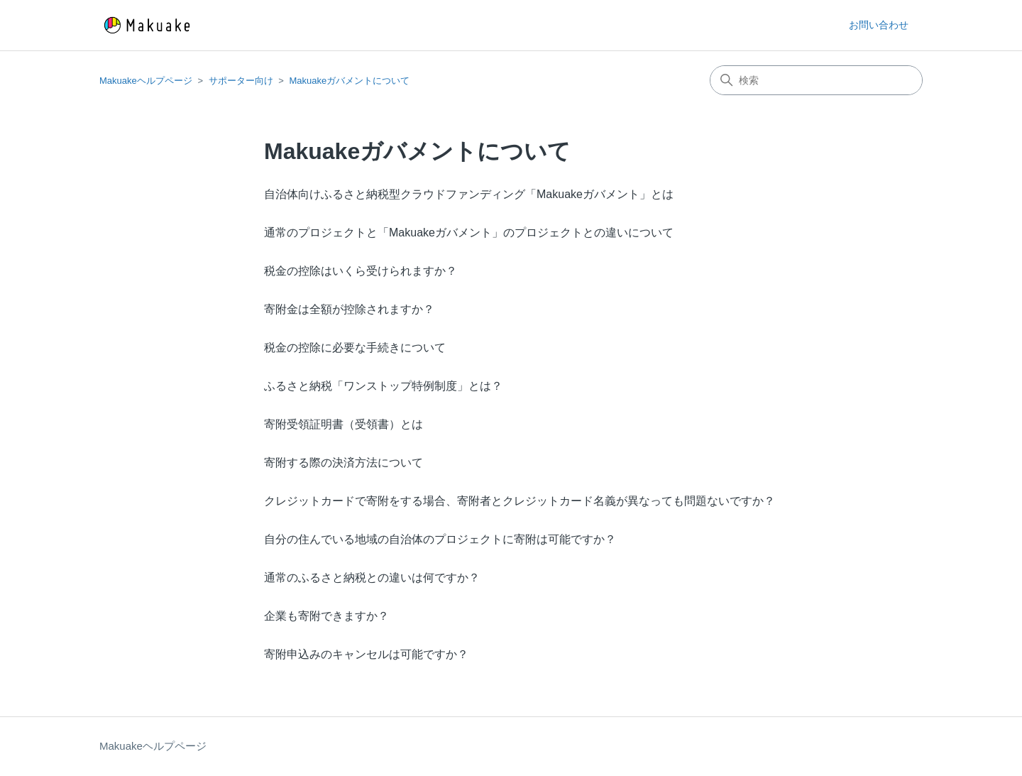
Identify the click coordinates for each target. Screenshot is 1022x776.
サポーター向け (241, 80)
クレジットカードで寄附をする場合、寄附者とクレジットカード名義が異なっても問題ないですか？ (519, 501)
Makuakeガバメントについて (349, 80)
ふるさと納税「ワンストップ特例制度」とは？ (383, 386)
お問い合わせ (878, 25)
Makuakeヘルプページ (145, 80)
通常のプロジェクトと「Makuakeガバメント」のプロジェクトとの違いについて (469, 232)
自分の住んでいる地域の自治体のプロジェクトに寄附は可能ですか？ (440, 539)
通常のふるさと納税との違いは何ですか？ (372, 578)
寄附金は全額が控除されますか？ (349, 309)
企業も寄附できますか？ (326, 616)
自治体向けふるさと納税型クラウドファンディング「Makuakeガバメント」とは (469, 194)
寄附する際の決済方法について (343, 463)
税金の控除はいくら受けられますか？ (360, 271)
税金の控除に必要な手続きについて (355, 347)
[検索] (816, 80)
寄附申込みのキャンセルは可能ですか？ (366, 654)
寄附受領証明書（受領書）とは (343, 424)
